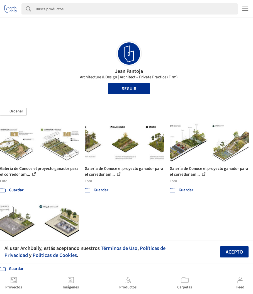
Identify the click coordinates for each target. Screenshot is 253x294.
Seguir (129, 89)
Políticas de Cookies (55, 255)
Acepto (234, 252)
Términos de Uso (119, 248)
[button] (13, 111)
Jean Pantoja (129, 71)
